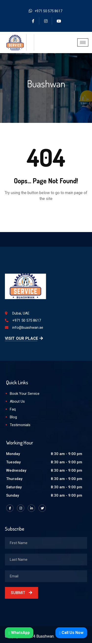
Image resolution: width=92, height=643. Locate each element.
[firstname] (46, 543)
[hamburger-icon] (82, 42)
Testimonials (20, 425)
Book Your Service (24, 393)
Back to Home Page (46, 213)
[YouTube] (59, 20)
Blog (13, 417)
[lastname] (46, 559)
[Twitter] (42, 508)
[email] (46, 576)
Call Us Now (71, 632)
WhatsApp (19, 632)
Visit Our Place (24, 338)
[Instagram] (46, 20)
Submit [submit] (21, 592)
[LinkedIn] (31, 508)
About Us (17, 401)
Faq (13, 409)
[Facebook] (33, 20)
